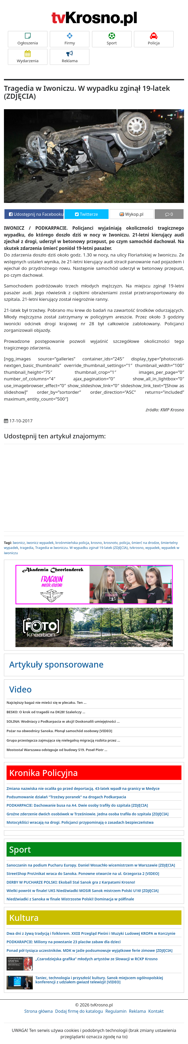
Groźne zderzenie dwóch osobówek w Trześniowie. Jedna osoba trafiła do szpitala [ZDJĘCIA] (88, 813)
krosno (96, 542)
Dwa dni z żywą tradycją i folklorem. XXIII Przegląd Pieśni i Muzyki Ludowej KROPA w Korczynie (91, 933)
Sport (112, 39)
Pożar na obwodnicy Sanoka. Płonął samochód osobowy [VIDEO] (59, 730)
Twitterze (86, 214)
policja (124, 542)
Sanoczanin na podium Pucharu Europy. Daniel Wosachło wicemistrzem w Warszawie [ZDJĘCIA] (91, 865)
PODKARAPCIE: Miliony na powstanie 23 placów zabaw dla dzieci (64, 941)
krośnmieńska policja (72, 542)
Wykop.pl (131, 214)
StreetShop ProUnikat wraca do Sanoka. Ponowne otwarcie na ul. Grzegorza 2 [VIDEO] (83, 873)
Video (20, 689)
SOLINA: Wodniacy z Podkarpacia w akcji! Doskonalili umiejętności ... (63, 721)
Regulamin (116, 1011)
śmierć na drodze (145, 542)
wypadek (152, 547)
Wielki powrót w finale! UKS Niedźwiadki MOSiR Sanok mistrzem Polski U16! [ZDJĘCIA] (83, 890)
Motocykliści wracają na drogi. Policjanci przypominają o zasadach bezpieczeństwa (80, 822)
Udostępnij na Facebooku (36, 214)
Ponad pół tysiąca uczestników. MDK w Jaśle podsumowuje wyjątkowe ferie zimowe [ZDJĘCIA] (90, 950)
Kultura (24, 917)
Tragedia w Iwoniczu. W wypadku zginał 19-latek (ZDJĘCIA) (81, 547)
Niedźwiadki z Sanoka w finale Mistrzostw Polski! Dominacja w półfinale (70, 898)
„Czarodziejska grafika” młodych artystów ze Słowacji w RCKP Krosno (96, 958)
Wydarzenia (27, 56)
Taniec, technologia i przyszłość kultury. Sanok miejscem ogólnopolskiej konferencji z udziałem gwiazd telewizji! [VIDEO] (99, 979)
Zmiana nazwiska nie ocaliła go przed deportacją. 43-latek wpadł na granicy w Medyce (83, 788)
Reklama (69, 56)
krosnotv (111, 542)
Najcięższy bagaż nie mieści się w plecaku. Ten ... (47, 702)
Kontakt (156, 1011)
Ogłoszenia (27, 39)
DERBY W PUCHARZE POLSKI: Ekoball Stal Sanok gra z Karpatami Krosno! (71, 882)
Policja (154, 39)
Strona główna (38, 1011)
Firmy (69, 39)
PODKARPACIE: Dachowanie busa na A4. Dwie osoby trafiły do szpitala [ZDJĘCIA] (77, 805)
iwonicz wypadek (40, 542)
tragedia (26, 547)
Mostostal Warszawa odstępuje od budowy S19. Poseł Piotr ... (57, 749)
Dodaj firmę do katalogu (79, 1011)
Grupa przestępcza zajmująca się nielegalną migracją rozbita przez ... (63, 740)
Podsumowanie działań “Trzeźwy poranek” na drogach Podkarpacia (66, 796)
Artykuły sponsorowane (56, 664)
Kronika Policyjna (43, 772)
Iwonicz (19, 542)
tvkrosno (136, 547)
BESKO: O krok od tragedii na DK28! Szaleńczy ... (46, 712)
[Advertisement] (94, 486)
